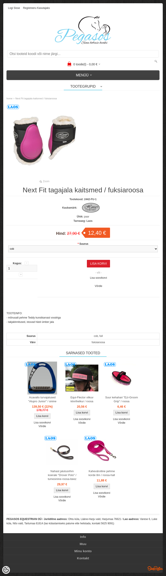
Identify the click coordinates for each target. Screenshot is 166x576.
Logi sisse (14, 8)
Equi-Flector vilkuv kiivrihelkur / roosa (81, 399)
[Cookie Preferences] (6, 570)
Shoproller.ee (155, 568)
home (9, 98)
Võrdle (98, 286)
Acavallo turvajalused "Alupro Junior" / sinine (42, 399)
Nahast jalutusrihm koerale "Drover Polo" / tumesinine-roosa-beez (62, 475)
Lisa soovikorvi (98, 277)
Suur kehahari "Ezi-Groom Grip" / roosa (121, 399)
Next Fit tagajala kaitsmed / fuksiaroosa (36, 98)
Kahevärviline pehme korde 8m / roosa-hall (102, 473)
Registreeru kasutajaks (36, 8)
